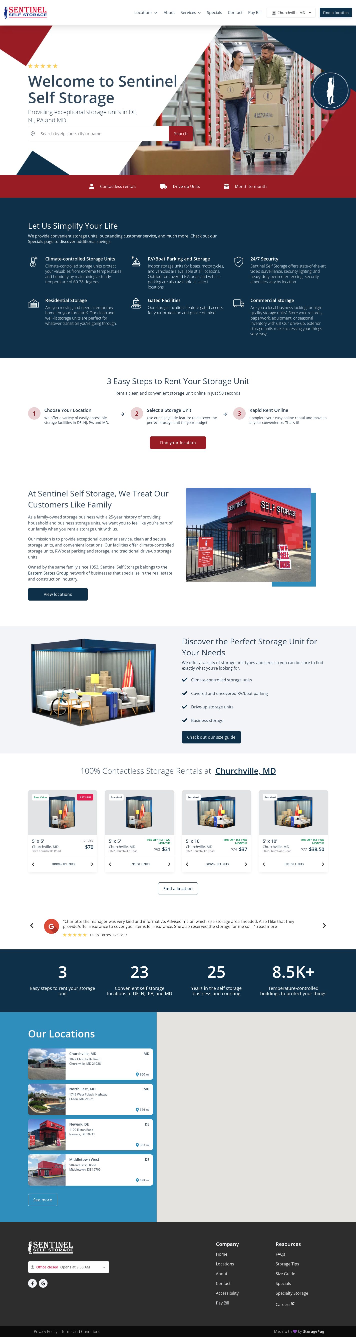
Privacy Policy (45, 1331)
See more (42, 1200)
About (221, 1273)
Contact (223, 1283)
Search (181, 133)
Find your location (178, 442)
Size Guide (285, 1273)
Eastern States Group (48, 573)
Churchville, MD (245, 770)
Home (221, 1254)
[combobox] (68, 1267)
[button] (32, 926)
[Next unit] (92, 864)
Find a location (336, 12)
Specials (283, 1283)
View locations (58, 594)
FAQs (280, 1254)
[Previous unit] (33, 864)
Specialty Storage (292, 1293)
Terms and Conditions (80, 1331)
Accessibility (227, 1293)
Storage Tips (287, 1264)
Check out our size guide (211, 737)
